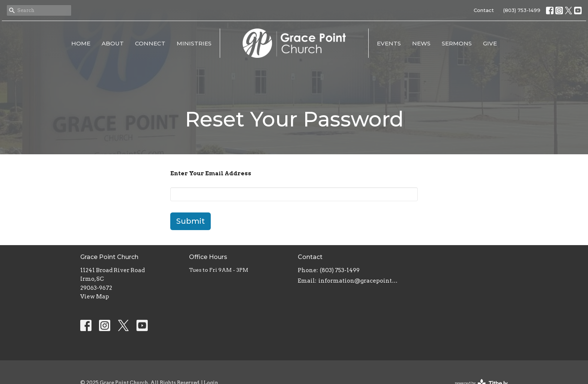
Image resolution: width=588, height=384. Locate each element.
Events (389, 43)
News (421, 43)
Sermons (457, 43)
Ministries (194, 43)
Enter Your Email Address (210, 173)
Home (80, 43)
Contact (484, 10)
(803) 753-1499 (521, 10)
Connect (150, 43)
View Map (94, 296)
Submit (190, 221)
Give (490, 43)
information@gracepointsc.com (358, 280)
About (113, 43)
